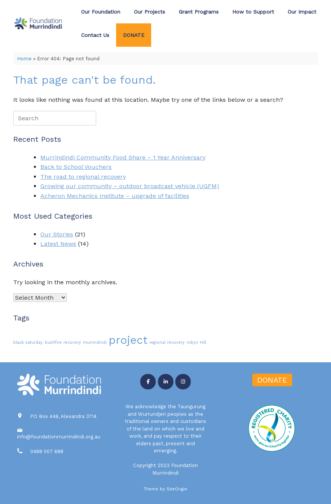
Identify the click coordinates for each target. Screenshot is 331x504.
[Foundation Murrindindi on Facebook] (148, 381)
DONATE (133, 35)
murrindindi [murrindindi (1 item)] (95, 342)
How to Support (253, 12)
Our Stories (56, 234)
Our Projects (149, 12)
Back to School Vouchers (76, 166)
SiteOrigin (177, 489)
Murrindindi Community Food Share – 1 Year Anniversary (122, 157)
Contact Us (95, 35)
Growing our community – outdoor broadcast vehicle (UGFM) (129, 186)
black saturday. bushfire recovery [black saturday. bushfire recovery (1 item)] (47, 342)
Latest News (58, 243)
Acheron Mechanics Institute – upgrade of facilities (114, 195)
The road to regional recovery (83, 176)
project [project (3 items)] (128, 340)
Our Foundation (100, 12)
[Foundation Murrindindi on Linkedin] (165, 381)
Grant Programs (199, 12)
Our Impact (302, 12)
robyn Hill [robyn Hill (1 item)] (196, 342)
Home (24, 58)
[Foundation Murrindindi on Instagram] (183, 381)
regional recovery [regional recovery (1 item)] (167, 342)
